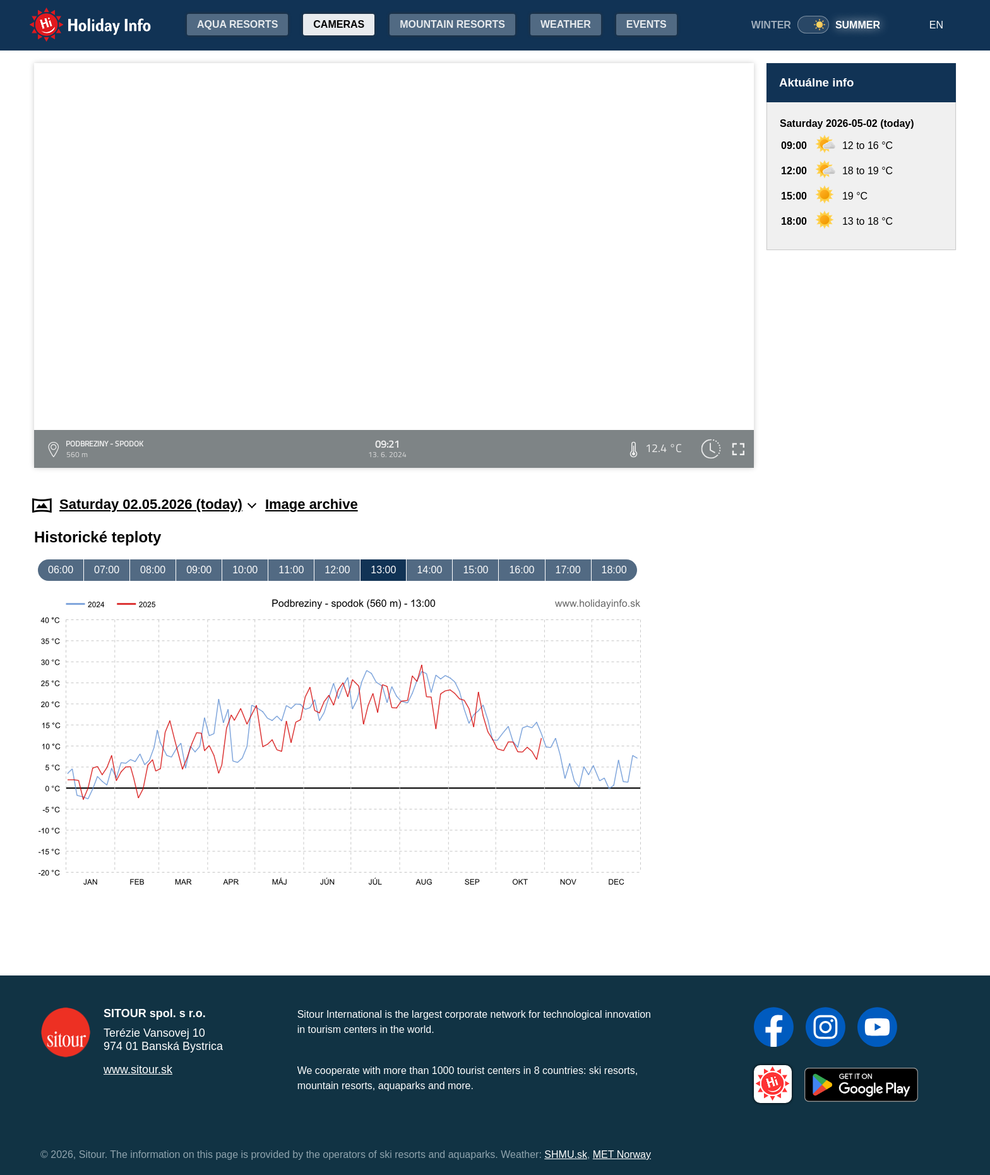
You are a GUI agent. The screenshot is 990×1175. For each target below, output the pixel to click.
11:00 (291, 569)
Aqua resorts (237, 24)
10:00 (245, 569)
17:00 (568, 569)
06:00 (60, 569)
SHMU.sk (565, 1154)
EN (936, 25)
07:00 (106, 569)
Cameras (338, 24)
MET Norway (622, 1154)
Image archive (311, 504)
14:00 (429, 569)
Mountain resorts (452, 24)
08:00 (152, 569)
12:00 (337, 569)
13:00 (383, 569)
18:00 (614, 569)
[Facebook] (774, 1028)
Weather (565, 24)
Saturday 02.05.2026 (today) (157, 504)
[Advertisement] (861, 361)
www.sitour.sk (138, 1069)
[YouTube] (877, 1028)
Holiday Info (78, 16)
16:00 (521, 569)
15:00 (475, 569)
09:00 (199, 569)
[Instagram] (825, 1028)
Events (646, 24)
